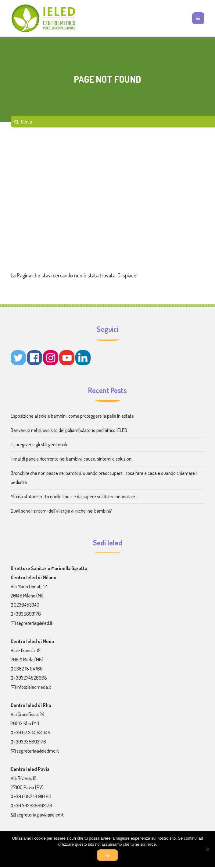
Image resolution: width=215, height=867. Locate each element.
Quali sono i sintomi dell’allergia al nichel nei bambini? (61, 511)
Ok (107, 856)
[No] (207, 849)
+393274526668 (30, 678)
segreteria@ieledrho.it (37, 751)
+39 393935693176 (33, 806)
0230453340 (26, 605)
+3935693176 (27, 614)
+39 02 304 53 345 (32, 732)
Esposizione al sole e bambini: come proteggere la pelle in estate (72, 416)
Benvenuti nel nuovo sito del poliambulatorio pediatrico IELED (69, 430)
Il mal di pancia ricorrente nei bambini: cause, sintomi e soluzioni (71, 459)
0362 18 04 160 (28, 669)
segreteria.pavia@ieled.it (40, 815)
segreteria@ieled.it (34, 623)
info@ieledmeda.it (33, 687)
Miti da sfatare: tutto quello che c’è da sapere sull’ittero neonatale (73, 496)
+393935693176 (30, 742)
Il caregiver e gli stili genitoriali (39, 444)
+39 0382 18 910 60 (32, 796)
